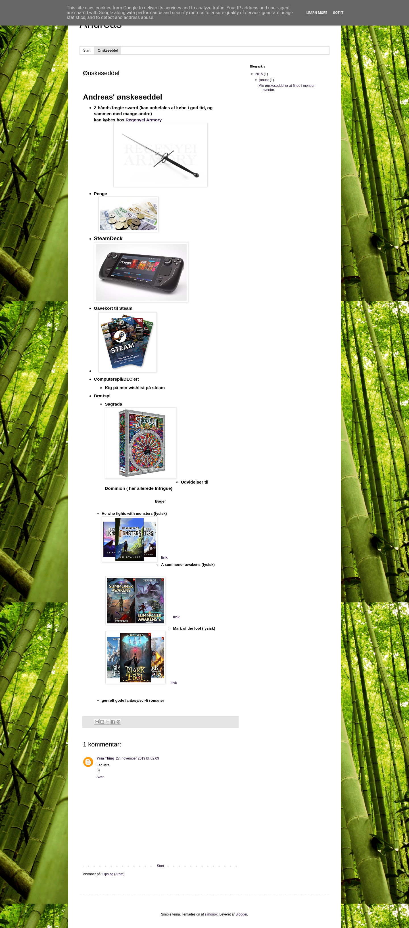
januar (264, 80)
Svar (100, 777)
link (164, 557)
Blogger (241, 914)
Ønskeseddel (108, 50)
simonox (211, 914)
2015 (259, 74)
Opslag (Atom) (113, 874)
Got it (338, 13)
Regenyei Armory (144, 119)
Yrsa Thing (105, 758)
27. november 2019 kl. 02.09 (137, 758)
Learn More (316, 13)
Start (86, 50)
